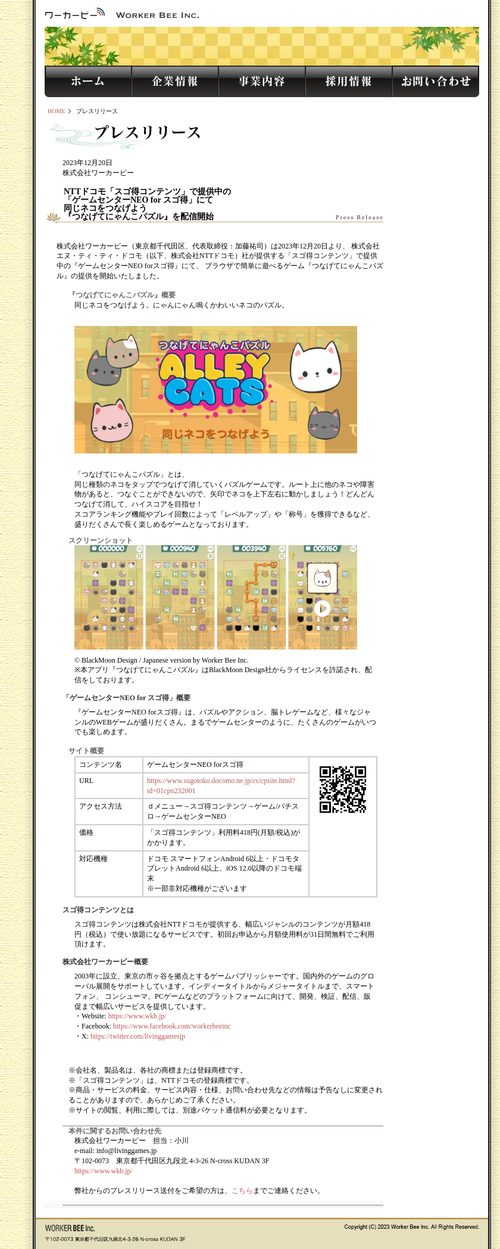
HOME (56, 111)
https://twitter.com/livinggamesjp (137, 1036)
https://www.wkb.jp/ (137, 1016)
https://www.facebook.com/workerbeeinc (172, 1026)
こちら (242, 1190)
